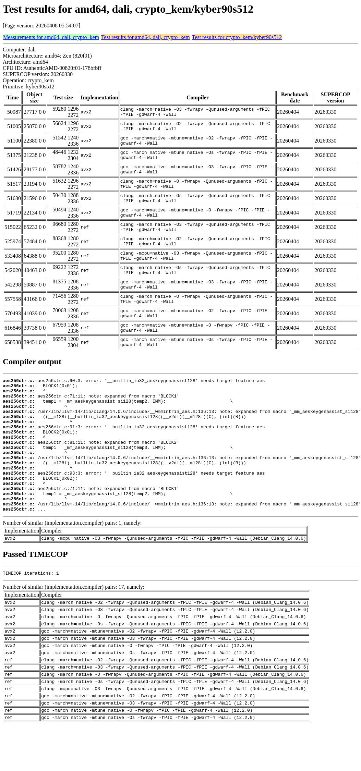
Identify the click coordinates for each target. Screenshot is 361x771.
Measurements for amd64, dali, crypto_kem (51, 37)
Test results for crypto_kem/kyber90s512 (237, 37)
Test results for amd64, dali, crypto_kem (145, 37)
